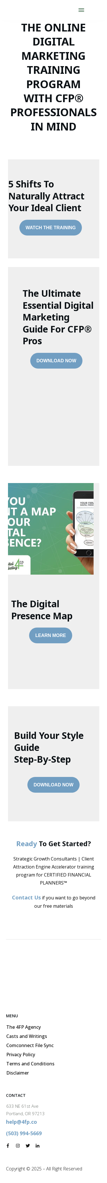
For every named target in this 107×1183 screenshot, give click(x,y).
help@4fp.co (21, 1121)
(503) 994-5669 (24, 1133)
